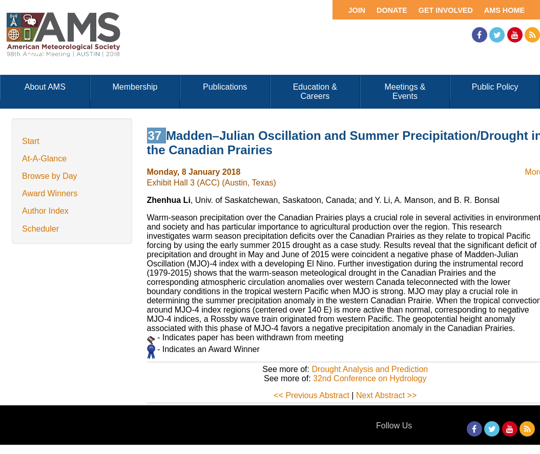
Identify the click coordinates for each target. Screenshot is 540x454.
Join (356, 10)
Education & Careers (315, 91)
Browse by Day (49, 176)
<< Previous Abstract (311, 395)
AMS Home (504, 10)
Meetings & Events (404, 91)
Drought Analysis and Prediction (369, 369)
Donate (392, 10)
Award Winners (49, 193)
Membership (134, 86)
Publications (225, 86)
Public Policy (495, 86)
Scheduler (40, 228)
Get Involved (446, 10)
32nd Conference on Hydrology (369, 378)
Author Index (45, 211)
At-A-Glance (44, 158)
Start (30, 141)
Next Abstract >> (386, 395)
